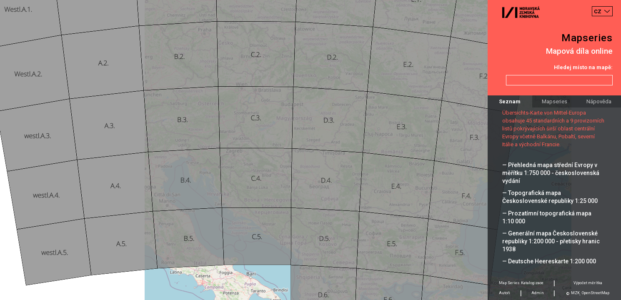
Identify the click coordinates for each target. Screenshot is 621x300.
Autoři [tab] (504, 293)
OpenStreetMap (595, 293)
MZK (575, 293)
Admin (537, 293)
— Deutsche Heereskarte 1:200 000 (549, 261)
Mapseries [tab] (554, 101)
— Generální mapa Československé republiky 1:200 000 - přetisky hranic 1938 (551, 241)
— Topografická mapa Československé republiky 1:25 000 (550, 197)
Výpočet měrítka (587, 283)
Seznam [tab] (510, 101)
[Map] (310, 150)
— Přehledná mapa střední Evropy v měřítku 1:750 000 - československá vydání (550, 173)
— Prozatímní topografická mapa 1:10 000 (546, 217)
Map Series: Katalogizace (521, 283)
